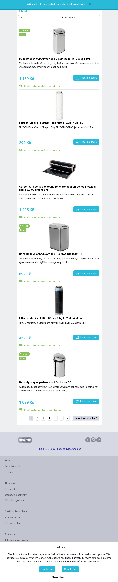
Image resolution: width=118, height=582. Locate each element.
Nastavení (47, 569)
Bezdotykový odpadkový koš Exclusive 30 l (45, 382)
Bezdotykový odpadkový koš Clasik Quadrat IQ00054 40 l (54, 58)
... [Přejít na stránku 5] (55, 418)
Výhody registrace (15, 500)
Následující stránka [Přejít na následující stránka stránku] (85, 418)
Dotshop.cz (27, 11)
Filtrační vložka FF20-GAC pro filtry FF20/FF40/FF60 (51, 318)
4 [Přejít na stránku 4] (49, 418)
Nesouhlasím (59, 577)
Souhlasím (70, 569)
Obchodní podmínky (16, 495)
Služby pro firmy (14, 523)
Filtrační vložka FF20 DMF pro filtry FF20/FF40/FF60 (51, 122)
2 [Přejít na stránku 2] (37, 418)
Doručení (10, 489)
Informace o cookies (16, 540)
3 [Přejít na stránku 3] (43, 418)
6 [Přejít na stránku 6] (61, 418)
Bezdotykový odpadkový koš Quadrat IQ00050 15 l (50, 254)
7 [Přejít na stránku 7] (67, 418)
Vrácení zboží (12, 517)
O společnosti (12, 466)
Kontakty (10, 472)
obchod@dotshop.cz (69, 449)
